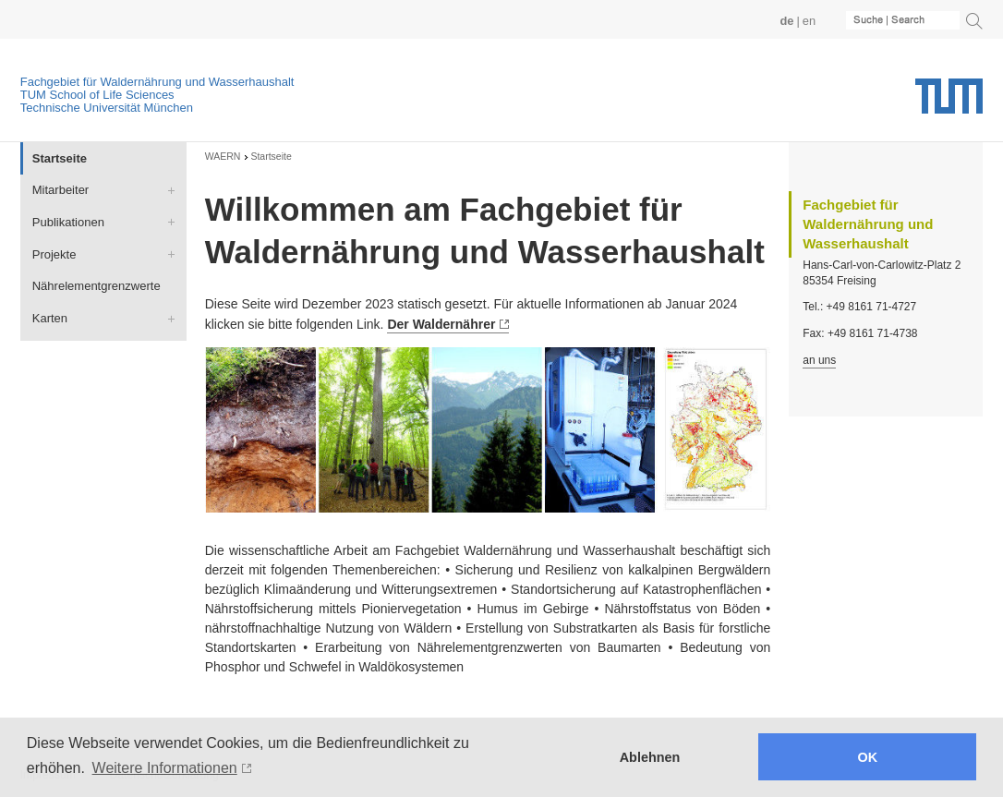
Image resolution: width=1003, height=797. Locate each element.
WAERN (223, 156)
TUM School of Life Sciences (97, 95)
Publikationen (68, 222)
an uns (819, 360)
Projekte (54, 254)
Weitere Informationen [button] (164, 768)
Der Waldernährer (441, 324)
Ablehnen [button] (650, 757)
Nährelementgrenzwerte (96, 286)
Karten (49, 318)
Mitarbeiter (60, 190)
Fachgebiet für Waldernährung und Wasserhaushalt (157, 82)
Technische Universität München (106, 108)
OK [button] (868, 757)
